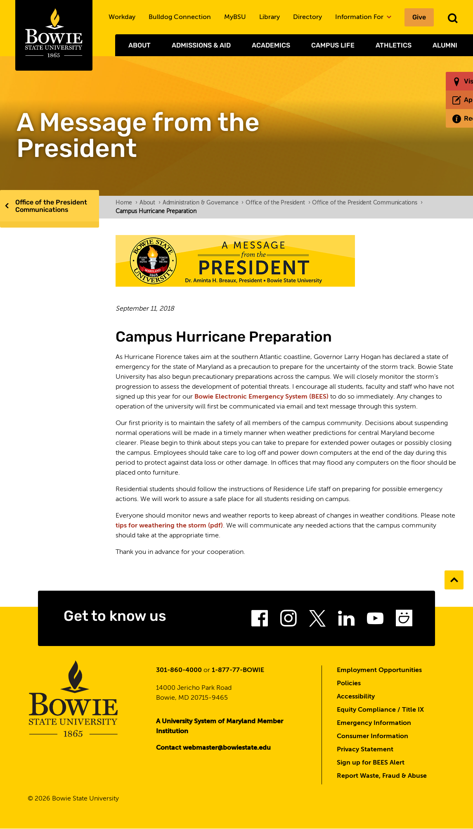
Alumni (445, 45)
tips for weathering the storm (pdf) (169, 526)
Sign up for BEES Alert (370, 763)
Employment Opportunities (379, 670)
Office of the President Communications (51, 206)
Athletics (394, 45)
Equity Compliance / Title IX (380, 710)
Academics (271, 45)
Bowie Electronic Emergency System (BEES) (261, 397)
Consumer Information (372, 736)
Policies (349, 683)
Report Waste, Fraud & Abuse (382, 776)
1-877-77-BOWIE (238, 670)
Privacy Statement (365, 749)
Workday (122, 17)
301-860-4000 (179, 670)
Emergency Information (374, 723)
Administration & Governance (203, 203)
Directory (307, 17)
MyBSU (235, 17)
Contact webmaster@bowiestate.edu (213, 748)
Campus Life (333, 45)
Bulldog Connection (180, 17)
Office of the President (278, 203)
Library (269, 17)
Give (419, 17)
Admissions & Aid (201, 45)
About (139, 45)
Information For (363, 17)
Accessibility (356, 697)
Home (126, 203)
